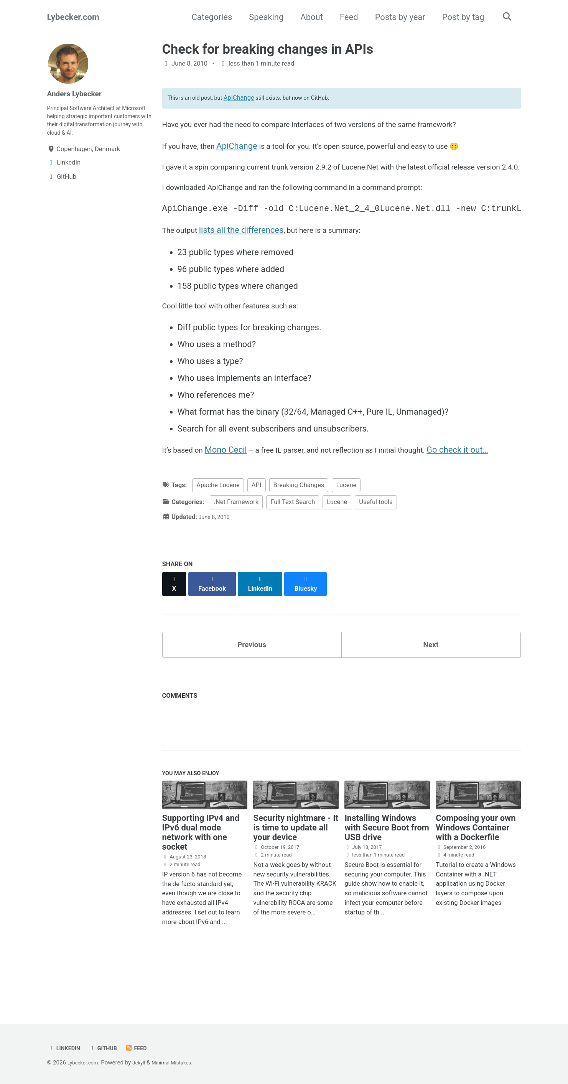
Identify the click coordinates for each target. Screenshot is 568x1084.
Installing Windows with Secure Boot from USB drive (386, 874)
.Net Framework (236, 550)
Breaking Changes (298, 532)
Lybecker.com (73, 17)
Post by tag (459, 17)
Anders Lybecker (78, 93)
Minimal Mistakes (181, 1062)
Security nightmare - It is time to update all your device (295, 874)
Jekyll (144, 1062)
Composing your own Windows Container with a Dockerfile (475, 874)
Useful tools (376, 550)
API (257, 532)
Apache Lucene (217, 532)
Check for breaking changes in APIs (268, 49)
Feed (345, 17)
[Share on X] (175, 627)
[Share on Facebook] (215, 627)
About (308, 17)
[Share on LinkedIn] (265, 627)
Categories (208, 17)
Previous (251, 686)
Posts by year (396, 17)
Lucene (346, 532)
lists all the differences (247, 259)
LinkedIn (65, 1048)
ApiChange (248, 100)
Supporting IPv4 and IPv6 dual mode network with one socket (201, 879)
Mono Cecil (232, 483)
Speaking (262, 17)
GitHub (108, 1048)
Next (431, 686)
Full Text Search (292, 550)
